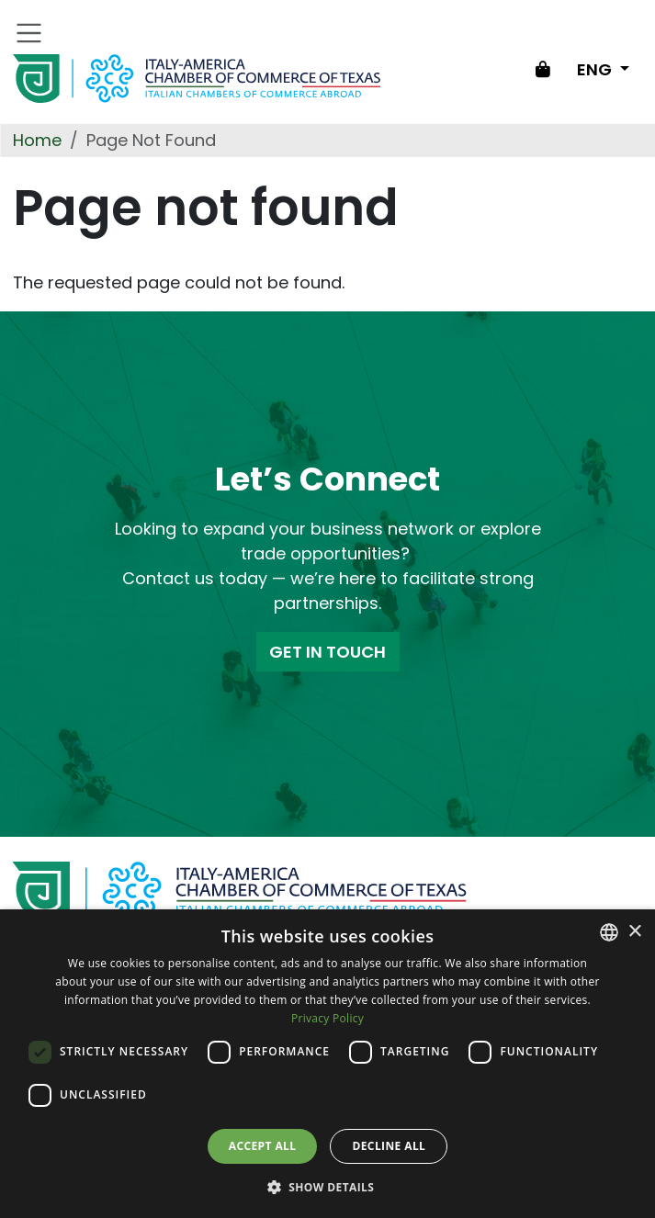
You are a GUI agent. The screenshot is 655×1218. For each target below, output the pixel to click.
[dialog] (327, 1063)
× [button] (634, 932)
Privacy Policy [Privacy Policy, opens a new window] (327, 1018)
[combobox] (609, 932)
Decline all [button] (388, 1146)
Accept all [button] (263, 1146)
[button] (328, 1187)
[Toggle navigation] (29, 33)
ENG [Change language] (596, 69)
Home (37, 140)
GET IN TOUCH (327, 651)
